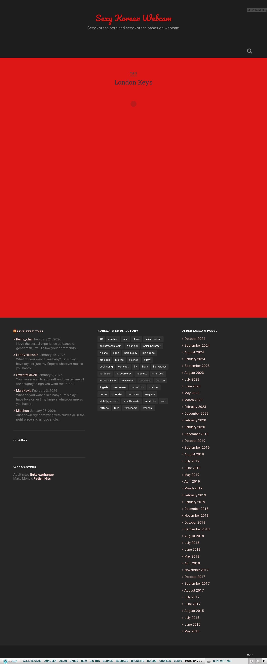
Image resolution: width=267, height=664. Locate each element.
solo (163, 401)
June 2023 (192, 386)
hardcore (105, 373)
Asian (137, 339)
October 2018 (194, 522)
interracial (158, 373)
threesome (131, 407)
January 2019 (194, 502)
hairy (145, 366)
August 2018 (194, 536)
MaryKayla (23, 391)
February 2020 (195, 420)
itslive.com (128, 380)
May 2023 (191, 393)
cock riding (106, 366)
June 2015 (192, 624)
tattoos (104, 407)
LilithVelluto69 (27, 355)
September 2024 (197, 345)
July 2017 (191, 597)
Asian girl (132, 345)
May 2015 (191, 631)
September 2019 (197, 447)
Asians (104, 352)
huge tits (142, 373)
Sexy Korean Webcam (133, 18)
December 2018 (196, 509)
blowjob (133, 359)
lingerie (104, 387)
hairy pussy (159, 366)
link (263, 601)
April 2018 (192, 563)
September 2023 (197, 366)
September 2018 (197, 529)
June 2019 (192, 468)
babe (116, 352)
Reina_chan (24, 339)
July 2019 (191, 461)
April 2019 (192, 481)
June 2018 (192, 549)
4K (101, 339)
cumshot (123, 366)
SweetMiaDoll (26, 375)
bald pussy (130, 352)
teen (116, 407)
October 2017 (194, 577)
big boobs (148, 352)
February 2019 (195, 495)
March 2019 (193, 488)
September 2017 (197, 583)
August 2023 (194, 373)
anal (125, 339)
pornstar (117, 394)
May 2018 (191, 556)
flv (135, 366)
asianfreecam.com (110, 345)
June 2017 (192, 604)
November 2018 (196, 515)
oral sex (153, 387)
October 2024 (194, 339)
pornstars (133, 394)
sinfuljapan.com (109, 401)
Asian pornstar (152, 345)
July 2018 (191, 543)
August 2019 (194, 454)
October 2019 (194, 441)
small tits (150, 401)
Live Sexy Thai (30, 331)
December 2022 (196, 413)
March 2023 (193, 400)
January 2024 (194, 359)
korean (161, 380)
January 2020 (194, 427)
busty (147, 359)
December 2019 (196, 434)
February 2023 (195, 407)
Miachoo (22, 411)
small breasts (131, 401)
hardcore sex (123, 373)
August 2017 (194, 590)
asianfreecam (153, 339)
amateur (113, 339)
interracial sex (108, 380)
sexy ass (150, 394)
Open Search (250, 51)
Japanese (145, 380)
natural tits (137, 387)
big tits (119, 359)
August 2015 (194, 611)
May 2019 (191, 475)
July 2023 (191, 379)
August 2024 (194, 352)
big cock (105, 359)
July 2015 (191, 618)
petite (103, 394)
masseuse (120, 387)
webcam (148, 407)
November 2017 (196, 570)
